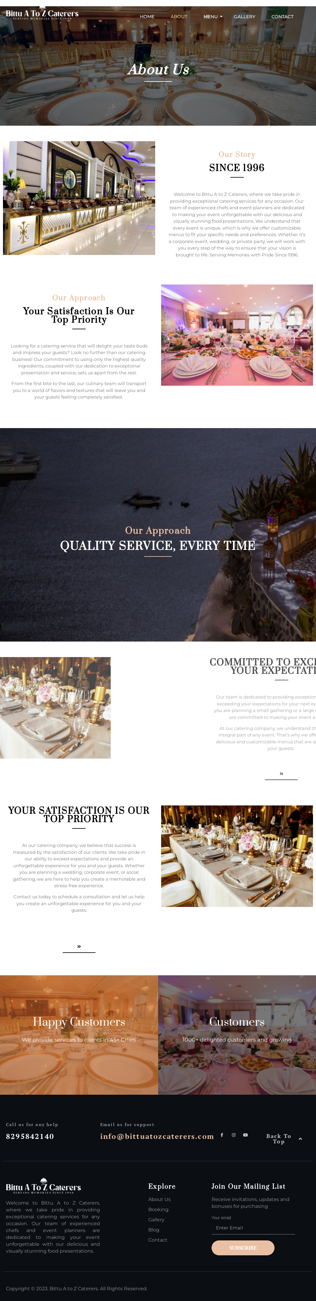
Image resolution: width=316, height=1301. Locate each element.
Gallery (244, 16)
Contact (283, 16)
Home (147, 16)
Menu (213, 16)
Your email (260, 1226)
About (179, 16)
